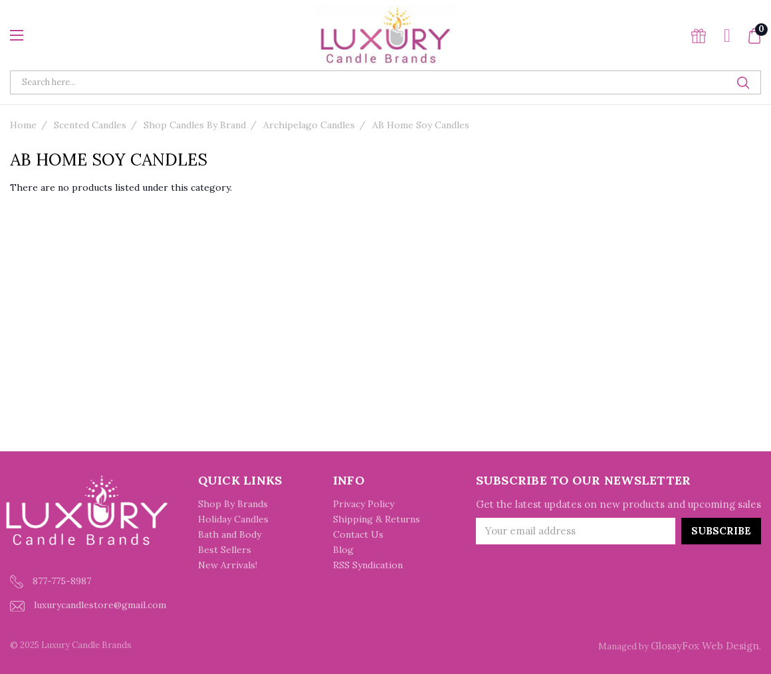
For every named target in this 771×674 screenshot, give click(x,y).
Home (23, 125)
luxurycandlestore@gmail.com (88, 605)
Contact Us (358, 534)
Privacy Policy (363, 504)
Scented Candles (90, 125)
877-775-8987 (50, 582)
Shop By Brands (233, 504)
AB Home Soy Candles (420, 125)
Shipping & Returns (376, 519)
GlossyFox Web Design (705, 645)
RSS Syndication (368, 565)
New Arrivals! (227, 565)
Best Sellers (224, 550)
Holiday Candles (233, 519)
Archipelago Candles (309, 125)
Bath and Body (229, 534)
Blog (343, 550)
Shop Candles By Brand (195, 125)
